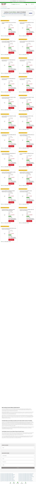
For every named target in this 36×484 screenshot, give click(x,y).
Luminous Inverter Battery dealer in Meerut (25, 479)
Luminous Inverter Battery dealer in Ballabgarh (8, 474)
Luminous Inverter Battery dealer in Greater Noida (26, 476)
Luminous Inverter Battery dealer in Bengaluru (26, 474)
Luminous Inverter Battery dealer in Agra (7, 473)
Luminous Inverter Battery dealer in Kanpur (25, 477)
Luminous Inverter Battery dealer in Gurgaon (7, 477)
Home (2, 8)
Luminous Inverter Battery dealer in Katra (7, 478)
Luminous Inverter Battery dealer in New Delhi (26, 480)
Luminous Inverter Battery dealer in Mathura (7, 479)
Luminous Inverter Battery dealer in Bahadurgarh (26, 473)
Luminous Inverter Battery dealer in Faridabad (26, 475)
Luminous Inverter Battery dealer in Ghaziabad (8, 476)
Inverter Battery (5, 8)
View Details (11, 52)
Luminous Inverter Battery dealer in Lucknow (25, 478)
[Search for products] (18, 7)
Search (18, 467)
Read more (3, 16)
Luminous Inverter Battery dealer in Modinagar (8, 480)
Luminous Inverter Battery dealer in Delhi (7, 475)
